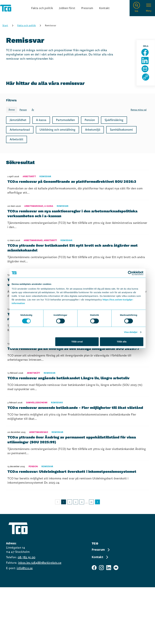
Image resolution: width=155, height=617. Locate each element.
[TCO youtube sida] (116, 597)
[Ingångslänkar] (70, 8)
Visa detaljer (130, 332)
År (33, 110)
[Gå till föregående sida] (57, 531)
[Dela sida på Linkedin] (146, 64)
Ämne (11, 110)
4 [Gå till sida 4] (81, 532)
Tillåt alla (121, 341)
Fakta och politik (41, 8)
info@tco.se (25, 598)
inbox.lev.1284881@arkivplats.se (39, 592)
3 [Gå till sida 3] (75, 532)
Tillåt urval (77, 341)
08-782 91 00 (26, 587)
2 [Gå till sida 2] (69, 532)
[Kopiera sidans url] (146, 83)
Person (23, 110)
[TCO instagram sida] (101, 597)
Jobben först (67, 8)
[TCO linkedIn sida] (108, 597)
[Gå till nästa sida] (97, 531)
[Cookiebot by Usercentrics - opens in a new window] (130, 273)
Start (8, 26)
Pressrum (87, 8)
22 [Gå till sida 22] (91, 532)
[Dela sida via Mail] (146, 73)
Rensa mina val (139, 110)
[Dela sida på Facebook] (146, 54)
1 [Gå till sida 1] (63, 532)
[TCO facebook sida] (94, 597)
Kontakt (105, 8)
